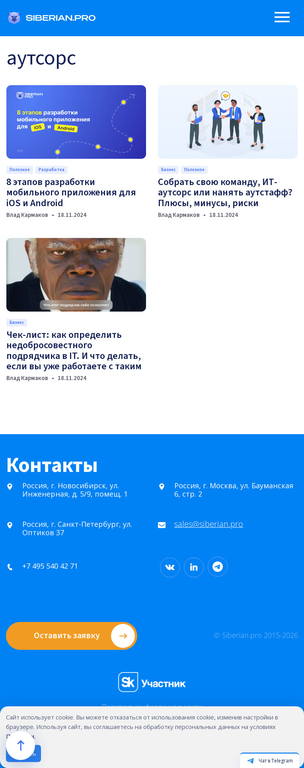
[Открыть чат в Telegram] (269, 760)
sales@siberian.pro (197, 524)
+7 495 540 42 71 (38, 566)
